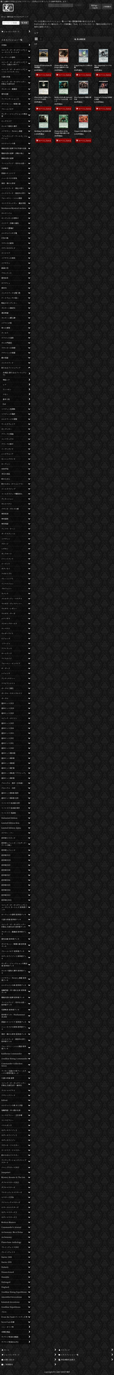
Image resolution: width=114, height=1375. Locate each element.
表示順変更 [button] (79, 39)
